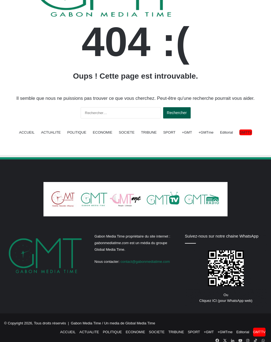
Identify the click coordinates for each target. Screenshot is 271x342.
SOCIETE (127, 132)
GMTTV (245, 132)
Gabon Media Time (86, 323)
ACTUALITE (51, 132)
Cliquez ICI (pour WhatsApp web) (225, 301)
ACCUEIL (26, 132)
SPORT (169, 132)
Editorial (226, 132)
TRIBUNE (149, 132)
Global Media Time (140, 323)
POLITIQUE (76, 132)
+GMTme (205, 132)
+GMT (187, 132)
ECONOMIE (102, 132)
